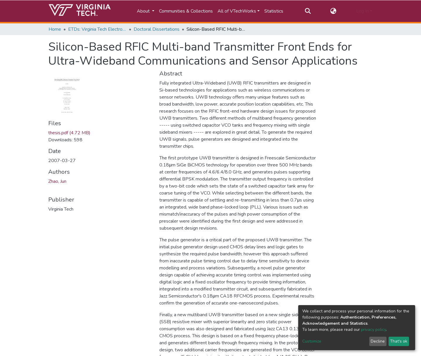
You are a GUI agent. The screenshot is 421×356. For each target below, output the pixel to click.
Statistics (273, 11)
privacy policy (373, 329)
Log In (362, 11)
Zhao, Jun (57, 181)
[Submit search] (307, 11)
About (144, 11)
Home (55, 29)
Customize (311, 341)
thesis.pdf (69, 133)
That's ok (398, 341)
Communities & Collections (186, 11)
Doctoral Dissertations (157, 29)
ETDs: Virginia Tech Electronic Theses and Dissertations (97, 29)
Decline (378, 341)
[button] (333, 11)
